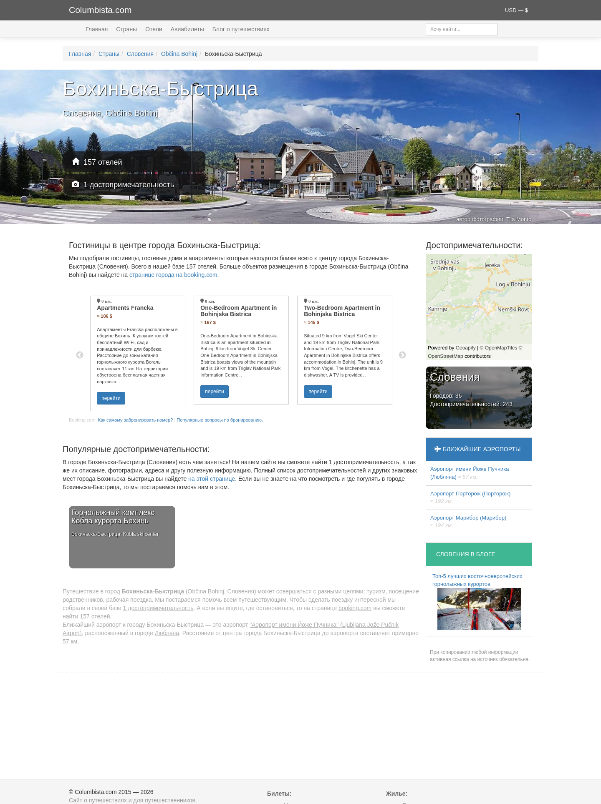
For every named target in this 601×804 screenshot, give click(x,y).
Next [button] (402, 355)
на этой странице (211, 478)
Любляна (167, 633)
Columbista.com (100, 9)
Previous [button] (80, 355)
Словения (140, 53)
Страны (126, 29)
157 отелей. (95, 616)
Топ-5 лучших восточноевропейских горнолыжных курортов (477, 601)
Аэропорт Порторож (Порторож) (470, 497)
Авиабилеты (187, 29)
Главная (97, 29)
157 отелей (97, 162)
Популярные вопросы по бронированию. (220, 419)
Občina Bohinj (179, 53)
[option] (137, 353)
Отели (153, 29)
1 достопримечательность (123, 184)
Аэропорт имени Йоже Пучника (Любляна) (469, 473)
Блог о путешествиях (241, 29)
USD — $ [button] (516, 10)
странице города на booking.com (173, 274)
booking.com (354, 608)
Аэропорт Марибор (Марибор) (468, 522)
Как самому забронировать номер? (135, 419)
